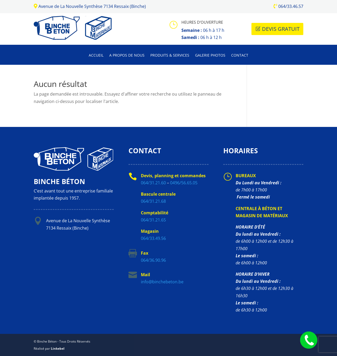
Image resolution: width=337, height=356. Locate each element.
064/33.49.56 (153, 238)
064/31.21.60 (153, 183)
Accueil (96, 55)
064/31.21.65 (153, 220)
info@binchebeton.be (162, 282)
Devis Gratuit (281, 28)
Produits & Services (169, 55)
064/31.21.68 (153, 201)
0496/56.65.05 (183, 183)
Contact (239, 55)
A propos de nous (127, 55)
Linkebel (58, 348)
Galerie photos (210, 55)
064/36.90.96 (153, 260)
